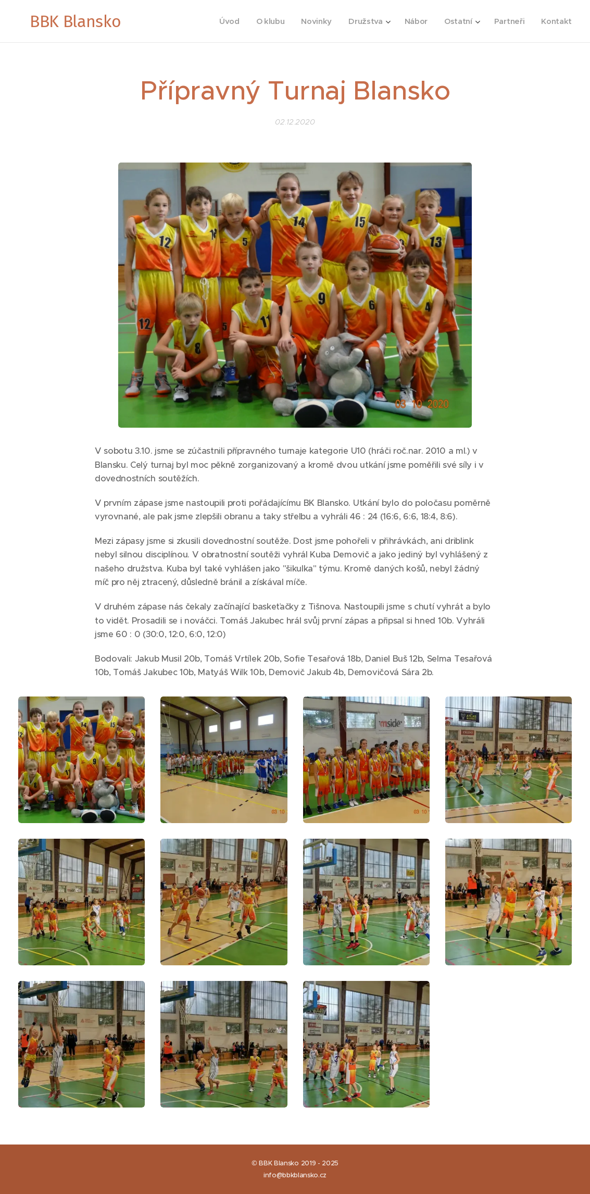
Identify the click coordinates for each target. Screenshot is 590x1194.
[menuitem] (224, 21)
